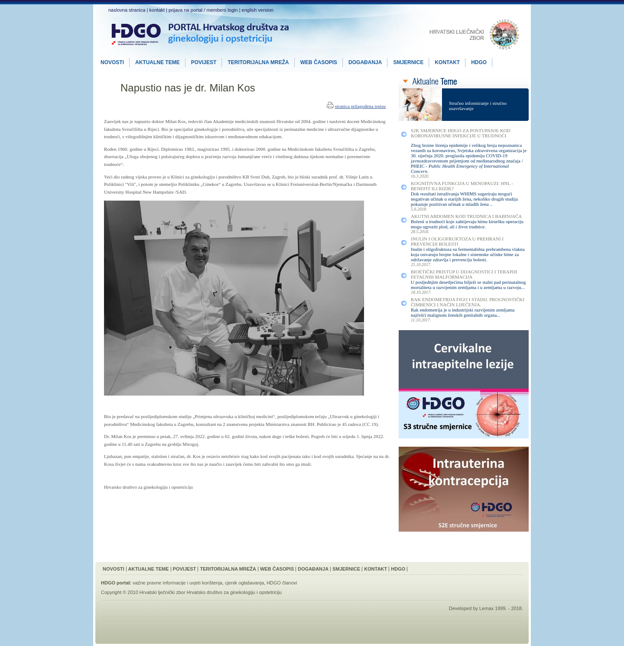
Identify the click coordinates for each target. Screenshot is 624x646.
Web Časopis (277, 568)
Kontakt (375, 568)
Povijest (184, 568)
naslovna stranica (127, 10)
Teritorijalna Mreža (228, 568)
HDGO (398, 568)
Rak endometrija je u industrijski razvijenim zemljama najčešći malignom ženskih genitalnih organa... (463, 312)
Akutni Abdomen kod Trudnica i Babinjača (466, 216)
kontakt (157, 10)
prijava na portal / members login (203, 10)
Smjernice (346, 568)
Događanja (313, 568)
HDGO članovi (281, 582)
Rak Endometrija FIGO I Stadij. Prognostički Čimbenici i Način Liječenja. (467, 302)
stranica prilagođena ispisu (360, 106)
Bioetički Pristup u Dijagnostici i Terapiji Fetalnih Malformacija (464, 274)
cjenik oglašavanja (244, 582)
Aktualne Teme (148, 568)
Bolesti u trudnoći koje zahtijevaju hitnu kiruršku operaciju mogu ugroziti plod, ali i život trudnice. (467, 224)
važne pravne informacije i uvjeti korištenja (177, 582)
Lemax (486, 608)
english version (257, 10)
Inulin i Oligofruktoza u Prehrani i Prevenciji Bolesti (457, 241)
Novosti (113, 568)
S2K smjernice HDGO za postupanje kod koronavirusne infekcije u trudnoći (460, 133)
